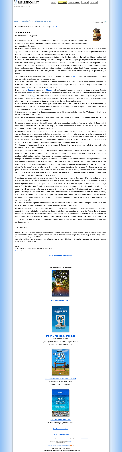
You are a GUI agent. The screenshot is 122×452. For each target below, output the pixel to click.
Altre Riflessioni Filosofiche (60, 256)
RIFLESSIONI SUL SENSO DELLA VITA (60, 379)
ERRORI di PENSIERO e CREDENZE (60, 336)
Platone (49, 90)
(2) (34, 95)
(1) (74, 76)
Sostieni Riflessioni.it (60, 434)
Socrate (31, 90)
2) (15, 250)
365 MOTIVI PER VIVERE (61, 420)
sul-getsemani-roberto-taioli (43, 21)
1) (15, 248)
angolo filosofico (26, 21)
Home (16, 21)
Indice (55, 26)
